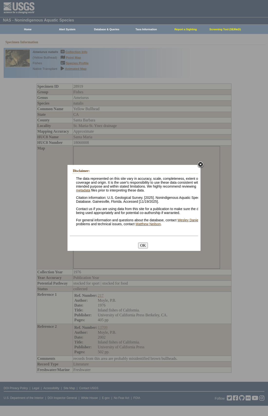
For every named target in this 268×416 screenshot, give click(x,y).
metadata (83, 190)
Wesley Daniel (188, 220)
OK (143, 245)
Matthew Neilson (148, 224)
